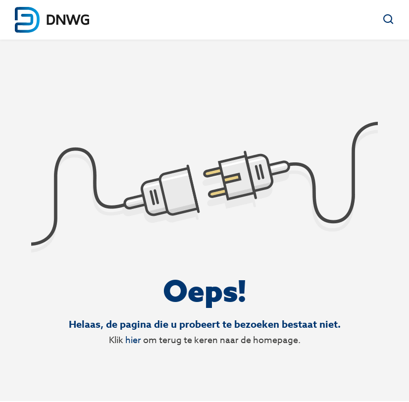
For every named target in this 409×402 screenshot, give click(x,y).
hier (133, 340)
